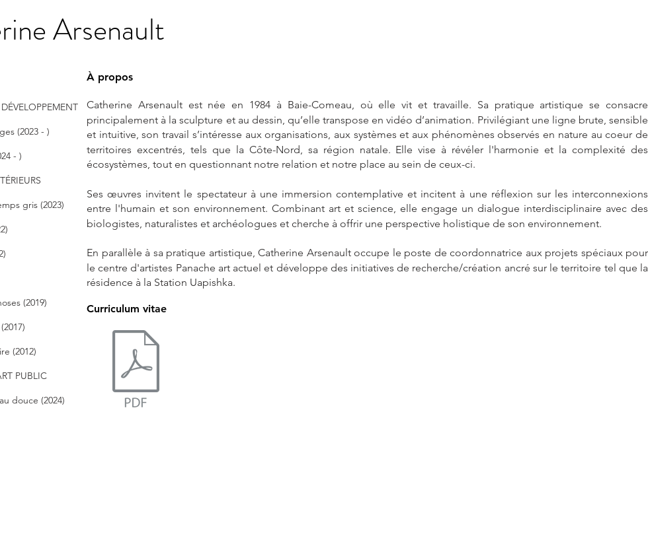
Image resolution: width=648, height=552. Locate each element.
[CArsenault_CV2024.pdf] (135, 376)
